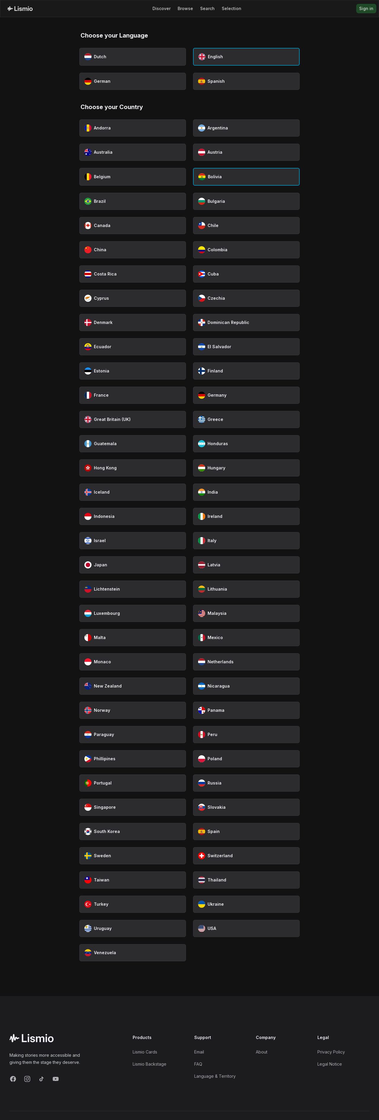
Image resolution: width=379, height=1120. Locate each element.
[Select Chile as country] (246, 225)
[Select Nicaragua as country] (246, 686)
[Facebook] (13, 1078)
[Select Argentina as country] (246, 128)
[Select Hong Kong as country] (132, 467)
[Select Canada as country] (132, 225)
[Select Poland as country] (246, 758)
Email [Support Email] (199, 1051)
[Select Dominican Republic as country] (246, 322)
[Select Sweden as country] (132, 855)
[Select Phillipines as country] (132, 758)
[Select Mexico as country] (246, 637)
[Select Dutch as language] (132, 57)
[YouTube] (55, 1078)
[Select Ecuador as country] (132, 346)
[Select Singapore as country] (132, 807)
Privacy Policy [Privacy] (331, 1051)
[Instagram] (27, 1078)
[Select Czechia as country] (246, 298)
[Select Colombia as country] (246, 249)
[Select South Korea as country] (132, 831)
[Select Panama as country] (246, 710)
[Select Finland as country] (246, 371)
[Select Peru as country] (246, 734)
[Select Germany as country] (246, 395)
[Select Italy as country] (246, 540)
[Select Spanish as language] (246, 81)
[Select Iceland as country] (132, 492)
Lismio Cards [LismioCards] (145, 1051)
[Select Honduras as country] (246, 443)
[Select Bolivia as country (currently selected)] (246, 177)
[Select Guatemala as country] (132, 443)
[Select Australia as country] (132, 152)
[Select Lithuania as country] (246, 589)
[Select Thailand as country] (246, 880)
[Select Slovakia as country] (246, 807)
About (261, 1051)
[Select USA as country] (246, 928)
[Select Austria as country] (246, 152)
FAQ (198, 1063)
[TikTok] (41, 1078)
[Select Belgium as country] (132, 177)
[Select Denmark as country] (132, 322)
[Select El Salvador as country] (246, 346)
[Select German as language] (132, 81)
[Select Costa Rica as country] (132, 274)
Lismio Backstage (149, 1063)
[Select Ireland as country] (246, 516)
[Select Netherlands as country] (246, 661)
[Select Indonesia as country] (132, 516)
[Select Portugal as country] (132, 783)
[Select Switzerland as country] (246, 855)
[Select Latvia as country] (246, 564)
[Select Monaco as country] (132, 661)
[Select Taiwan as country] (132, 880)
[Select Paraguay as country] (132, 734)
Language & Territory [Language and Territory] (215, 1076)
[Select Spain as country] (246, 831)
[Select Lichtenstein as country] (132, 589)
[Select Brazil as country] (132, 201)
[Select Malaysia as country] (246, 613)
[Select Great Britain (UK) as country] (132, 419)
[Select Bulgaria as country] (246, 201)
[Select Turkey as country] (132, 904)
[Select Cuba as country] (246, 274)
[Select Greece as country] (246, 419)
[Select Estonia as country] (132, 371)
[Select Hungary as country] (246, 467)
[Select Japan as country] (132, 564)
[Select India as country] (246, 492)
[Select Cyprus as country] (132, 298)
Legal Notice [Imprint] (329, 1063)
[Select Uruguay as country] (132, 928)
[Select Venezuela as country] (132, 952)
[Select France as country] (132, 395)
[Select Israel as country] (132, 540)
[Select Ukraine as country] (246, 904)
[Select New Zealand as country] (132, 686)
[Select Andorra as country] (132, 128)
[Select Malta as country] (132, 637)
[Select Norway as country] (132, 710)
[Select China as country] (132, 249)
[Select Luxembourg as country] (132, 613)
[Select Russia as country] (246, 783)
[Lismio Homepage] (20, 8)
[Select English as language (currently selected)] (246, 57)
